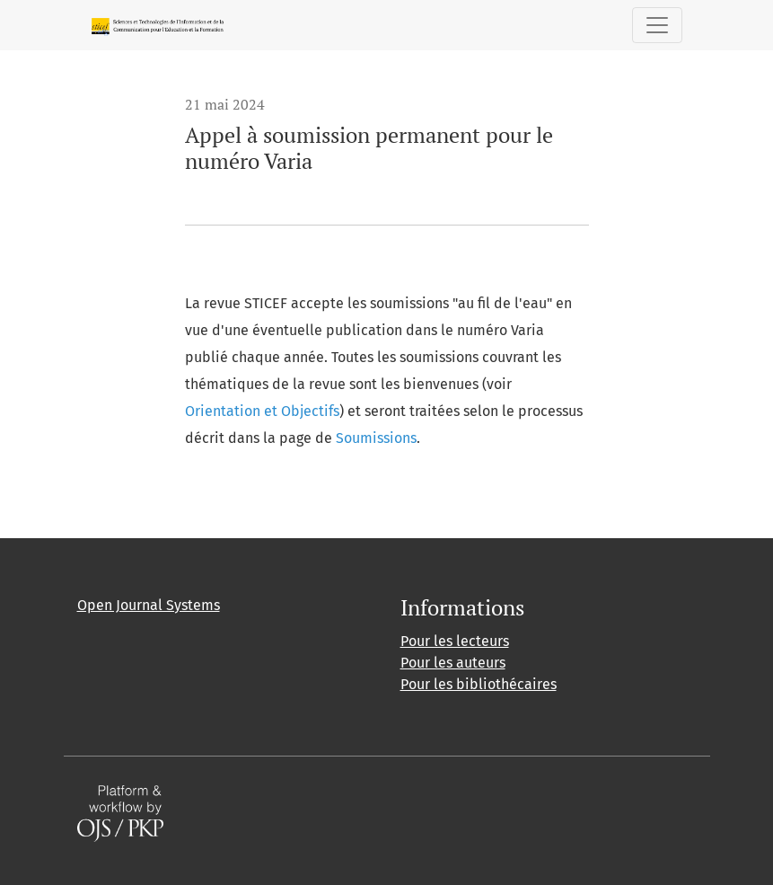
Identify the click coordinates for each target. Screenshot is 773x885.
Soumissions (376, 438)
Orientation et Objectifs (262, 411)
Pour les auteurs (452, 662)
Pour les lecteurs (454, 641)
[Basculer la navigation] (657, 25)
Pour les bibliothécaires (478, 684)
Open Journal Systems (148, 605)
